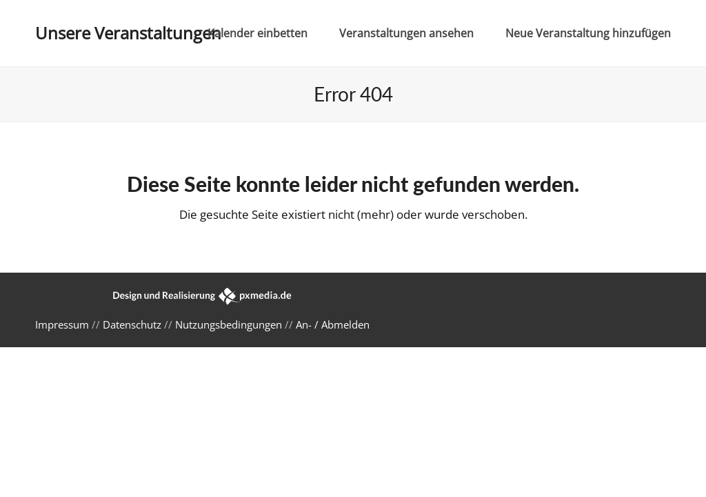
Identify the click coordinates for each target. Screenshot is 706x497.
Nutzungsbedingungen (228, 324)
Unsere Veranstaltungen (128, 32)
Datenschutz (132, 324)
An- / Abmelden (333, 324)
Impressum (62, 324)
